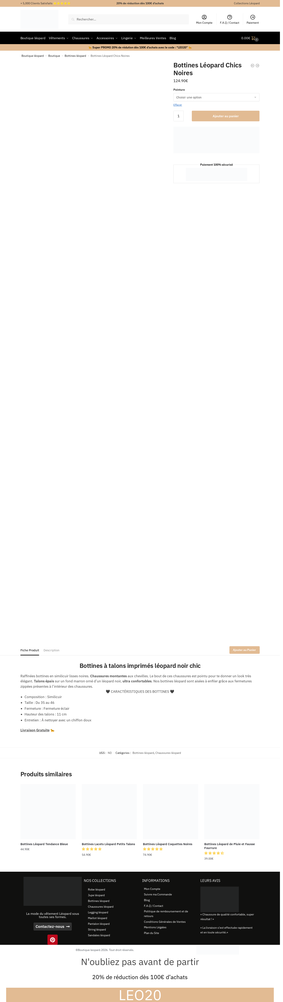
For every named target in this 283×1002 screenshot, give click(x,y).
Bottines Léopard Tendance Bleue (44, 844)
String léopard (97, 929)
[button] (92, 849)
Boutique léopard (32, 56)
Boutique (54, 56)
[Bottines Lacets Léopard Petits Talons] (109, 811)
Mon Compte (204, 19)
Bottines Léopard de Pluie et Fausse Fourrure (229, 846)
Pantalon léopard (99, 924)
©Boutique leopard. (88, 950)
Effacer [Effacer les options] (177, 105)
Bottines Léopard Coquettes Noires (167, 844)
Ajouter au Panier (244, 650)
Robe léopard (96, 889)
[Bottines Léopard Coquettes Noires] (170, 811)
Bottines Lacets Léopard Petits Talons (108, 844)
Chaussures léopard (168, 753)
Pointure (179, 89)
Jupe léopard (96, 895)
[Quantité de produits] (178, 116)
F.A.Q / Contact (229, 19)
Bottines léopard (75, 56)
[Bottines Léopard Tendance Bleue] (48, 811)
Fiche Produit (29, 650)
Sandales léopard (99, 935)
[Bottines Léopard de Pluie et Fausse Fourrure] (231, 811)
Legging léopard (98, 912)
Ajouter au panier (226, 116)
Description (52, 650)
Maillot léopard (97, 918)
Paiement (253, 19)
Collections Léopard (247, 3)
